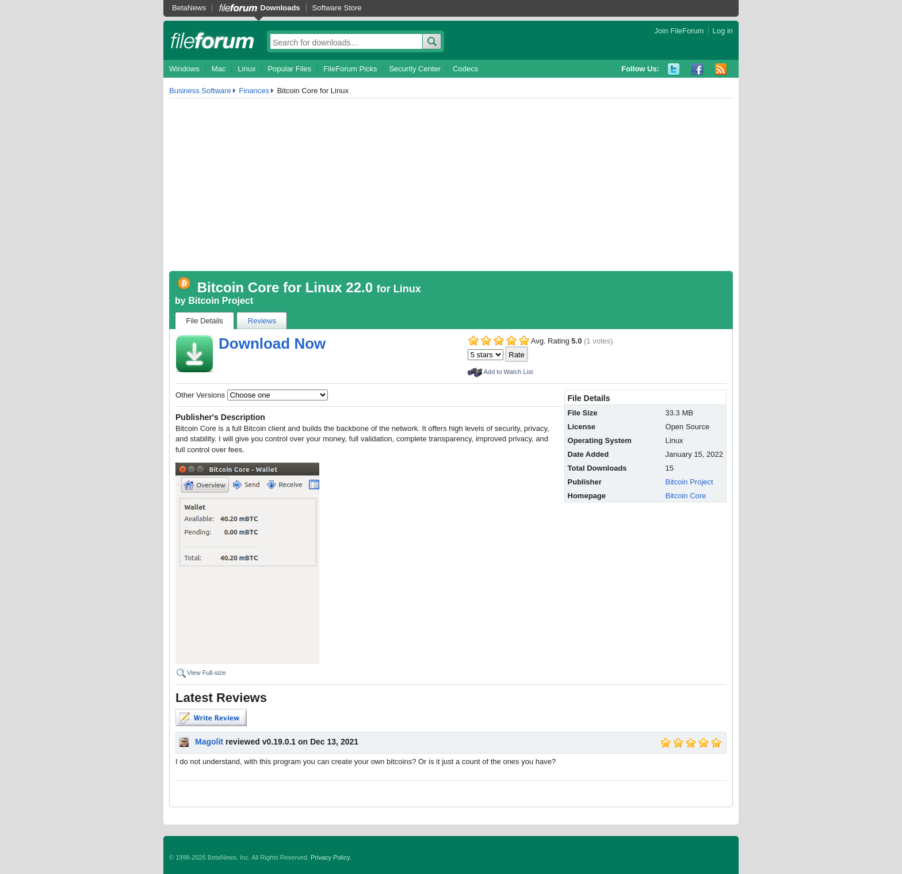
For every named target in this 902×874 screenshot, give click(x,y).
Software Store (337, 7)
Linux (246, 68)
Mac (219, 68)
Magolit (209, 741)
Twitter (674, 69)
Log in (723, 30)
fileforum (212, 40)
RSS (721, 69)
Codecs (465, 68)
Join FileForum (679, 30)
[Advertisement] (451, 184)
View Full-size (206, 672)
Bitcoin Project (220, 301)
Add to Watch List (508, 371)
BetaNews (189, 7)
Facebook (697, 69)
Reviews (262, 320)
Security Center (415, 68)
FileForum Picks (350, 68)
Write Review (211, 717)
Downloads (280, 7)
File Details (204, 320)
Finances (254, 90)
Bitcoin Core (686, 495)
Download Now (272, 343)
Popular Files (289, 68)
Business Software (200, 90)
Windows (184, 68)
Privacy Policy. (331, 857)
